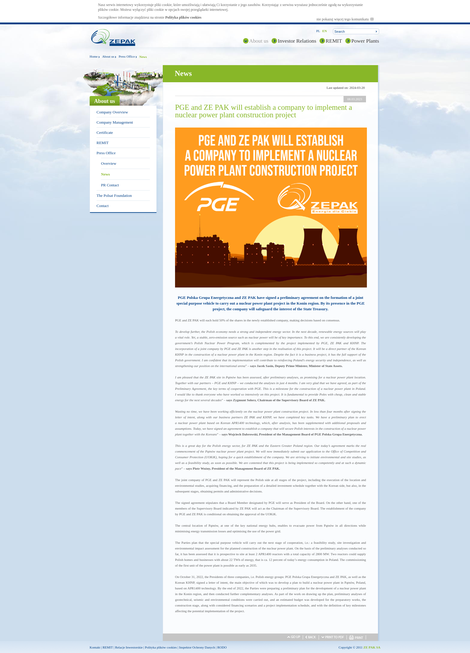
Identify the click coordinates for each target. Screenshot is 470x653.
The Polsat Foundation (114, 195)
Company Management (115, 122)
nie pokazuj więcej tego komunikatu (345, 19)
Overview (108, 163)
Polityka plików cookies (183, 17)
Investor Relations (297, 41)
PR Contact (110, 185)
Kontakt (95, 647)
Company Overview (112, 112)
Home (94, 56)
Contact (103, 205)
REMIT (334, 41)
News (105, 174)
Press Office (127, 56)
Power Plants (365, 41)
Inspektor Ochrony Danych (197, 647)
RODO (222, 647)
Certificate (105, 132)
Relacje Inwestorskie (129, 647)
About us (258, 41)
